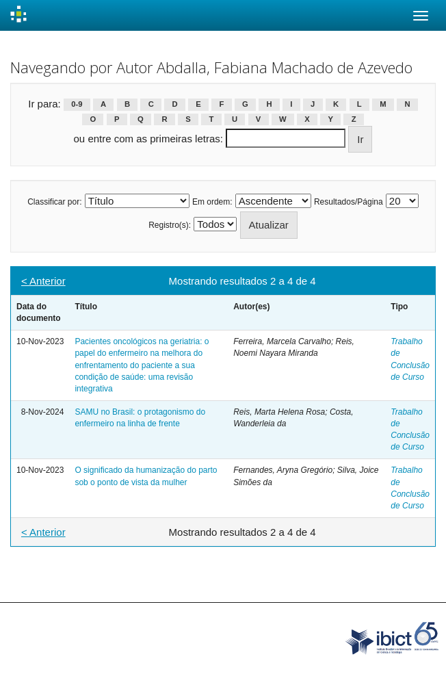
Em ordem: (212, 202)
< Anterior (43, 281)
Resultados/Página (348, 202)
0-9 (76, 105)
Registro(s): (169, 225)
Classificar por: (54, 202)
